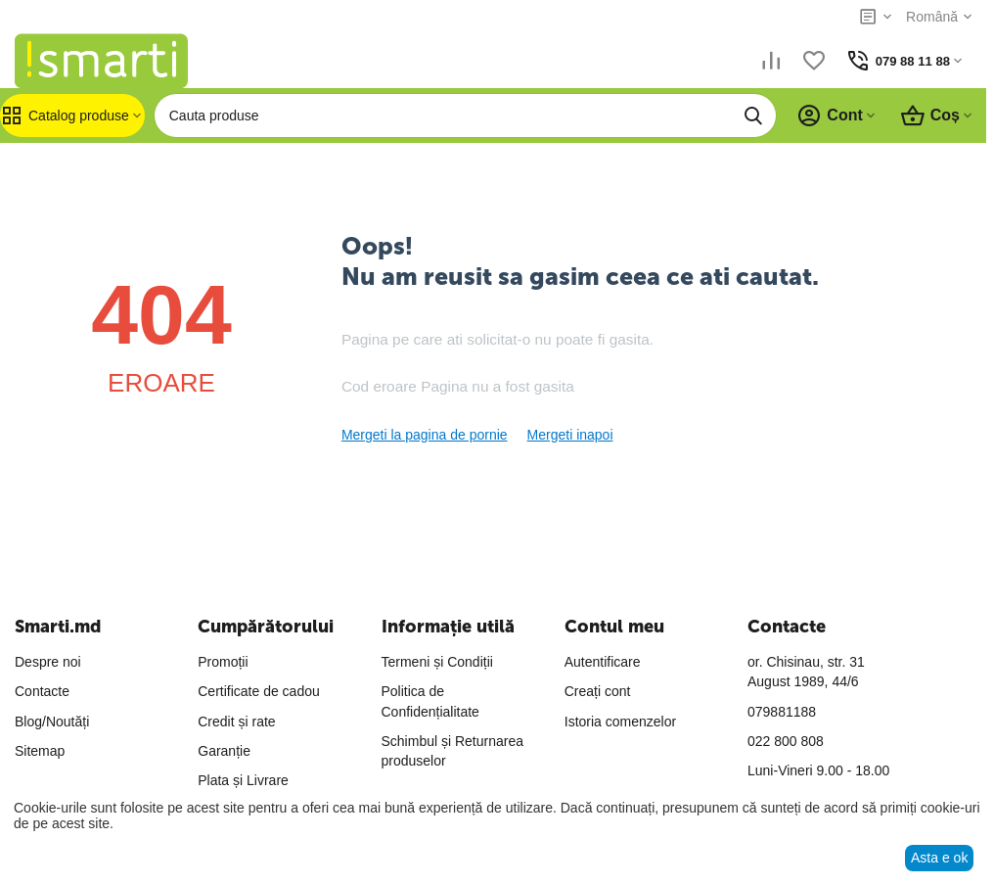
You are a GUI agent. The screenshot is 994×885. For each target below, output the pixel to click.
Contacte (42, 691)
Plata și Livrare (243, 780)
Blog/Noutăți (52, 721)
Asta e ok (939, 857)
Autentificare (603, 662)
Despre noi (48, 662)
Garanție (224, 751)
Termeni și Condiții (437, 662)
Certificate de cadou (259, 691)
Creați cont (598, 691)
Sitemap (40, 751)
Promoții (223, 662)
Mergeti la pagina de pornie (424, 434)
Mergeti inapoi (570, 434)
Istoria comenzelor (620, 721)
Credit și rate (236, 721)
